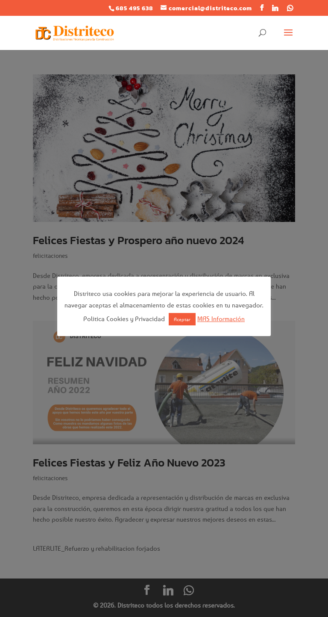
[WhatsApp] (290, 8)
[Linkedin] (275, 8)
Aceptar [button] (182, 319)
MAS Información (221, 318)
